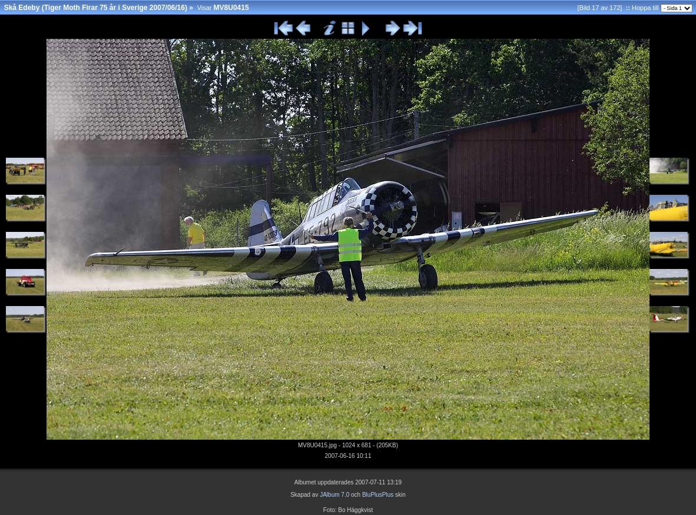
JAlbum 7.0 (334, 494)
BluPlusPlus (377, 494)
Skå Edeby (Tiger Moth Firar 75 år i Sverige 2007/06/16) (95, 8)
